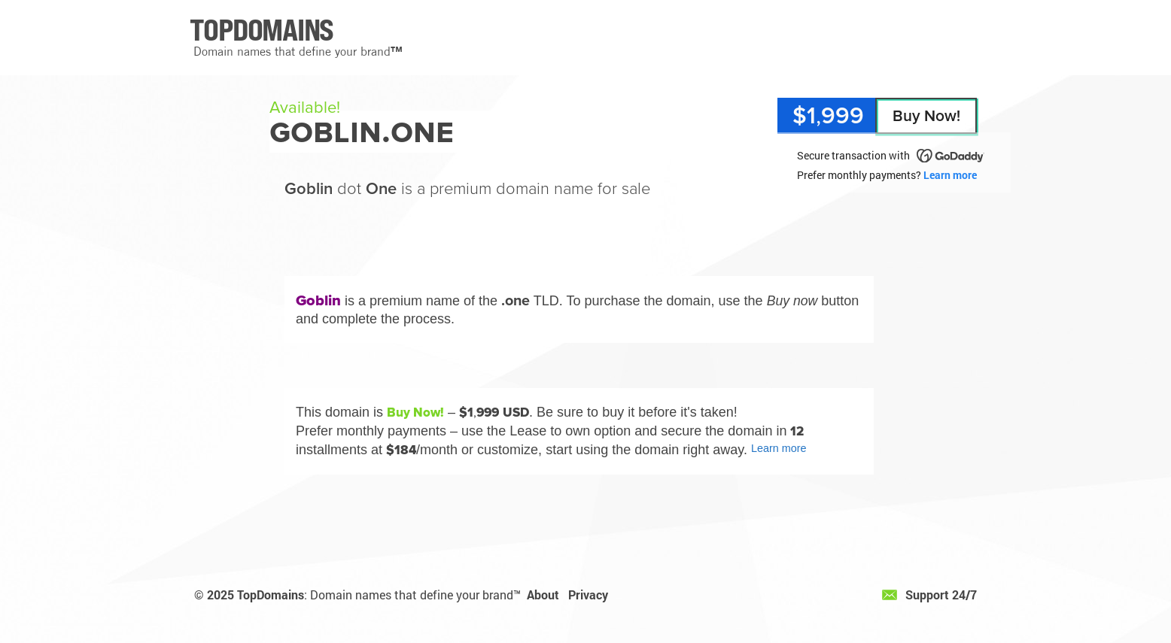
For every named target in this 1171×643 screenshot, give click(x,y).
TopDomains (270, 594)
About (543, 594)
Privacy (588, 594)
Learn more (950, 175)
